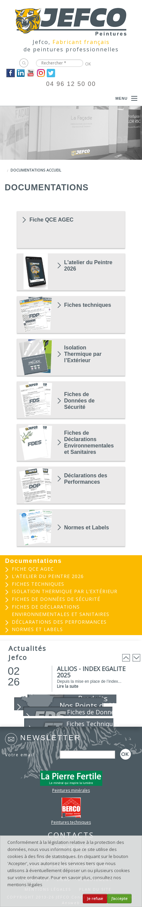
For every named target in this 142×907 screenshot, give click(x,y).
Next (136, 658)
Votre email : (21, 755)
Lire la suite (67, 686)
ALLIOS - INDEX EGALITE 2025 (91, 672)
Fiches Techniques (92, 724)
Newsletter (50, 737)
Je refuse (95, 898)
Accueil (53, 170)
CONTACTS (71, 835)
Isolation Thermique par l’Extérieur (83, 354)
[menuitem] (71, 569)
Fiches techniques (87, 305)
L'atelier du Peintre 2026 (88, 265)
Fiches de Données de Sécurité (79, 400)
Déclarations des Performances (85, 479)
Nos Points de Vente (95, 705)
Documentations (27, 170)
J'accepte (119, 898)
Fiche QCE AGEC (51, 220)
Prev (126, 658)
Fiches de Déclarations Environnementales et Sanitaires (88, 442)
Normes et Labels (86, 527)
